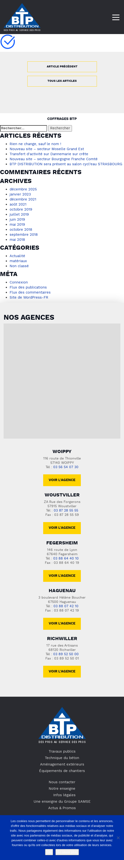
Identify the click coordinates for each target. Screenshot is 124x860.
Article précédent (62, 67)
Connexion (19, 282)
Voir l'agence (62, 480)
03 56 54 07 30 (65, 467)
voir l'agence (62, 527)
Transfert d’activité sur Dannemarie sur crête (49, 154)
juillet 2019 (19, 214)
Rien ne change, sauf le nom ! (35, 144)
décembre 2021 (23, 199)
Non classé (19, 266)
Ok (49, 852)
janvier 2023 (20, 194)
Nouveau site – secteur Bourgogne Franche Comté (54, 159)
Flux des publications (28, 287)
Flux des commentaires (30, 292)
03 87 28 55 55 (66, 510)
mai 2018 (17, 239)
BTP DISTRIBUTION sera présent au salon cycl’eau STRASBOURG (66, 164)
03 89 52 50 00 (66, 654)
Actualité (17, 256)
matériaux (18, 261)
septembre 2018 (24, 234)
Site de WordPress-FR (29, 297)
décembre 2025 (23, 189)
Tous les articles (62, 81)
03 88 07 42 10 (65, 606)
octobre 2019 (21, 209)
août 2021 (18, 204)
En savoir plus (67, 852)
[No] (118, 837)
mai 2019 (17, 224)
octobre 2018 (21, 229)
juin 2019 (17, 219)
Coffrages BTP (62, 119)
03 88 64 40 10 (66, 558)
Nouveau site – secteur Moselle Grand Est (47, 149)
